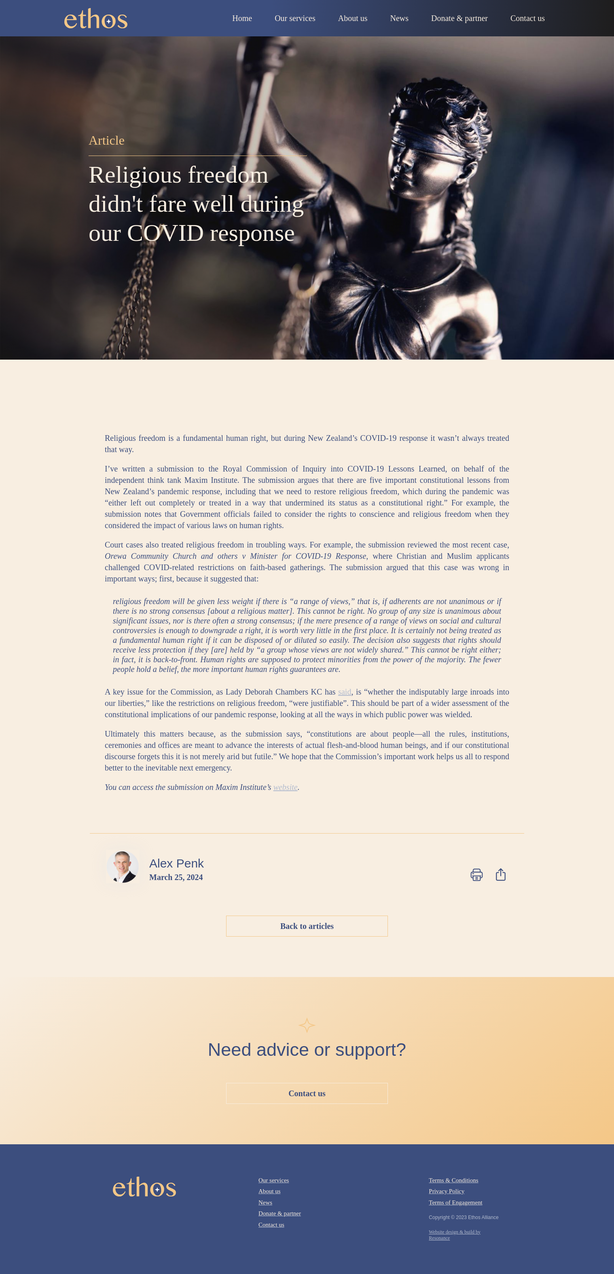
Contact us (307, 1093)
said (344, 691)
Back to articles (307, 926)
